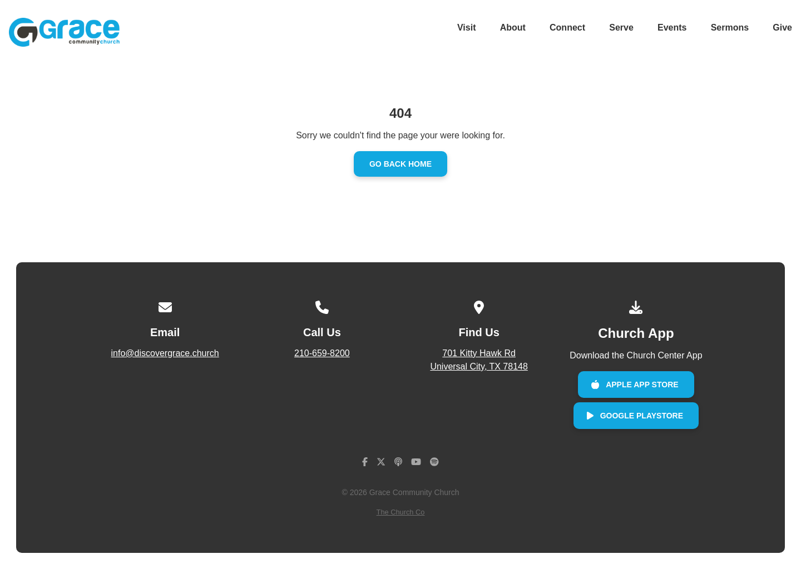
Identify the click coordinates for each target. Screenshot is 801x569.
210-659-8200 (322, 353)
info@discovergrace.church (165, 353)
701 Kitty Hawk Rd (479, 360)
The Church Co (401, 512)
